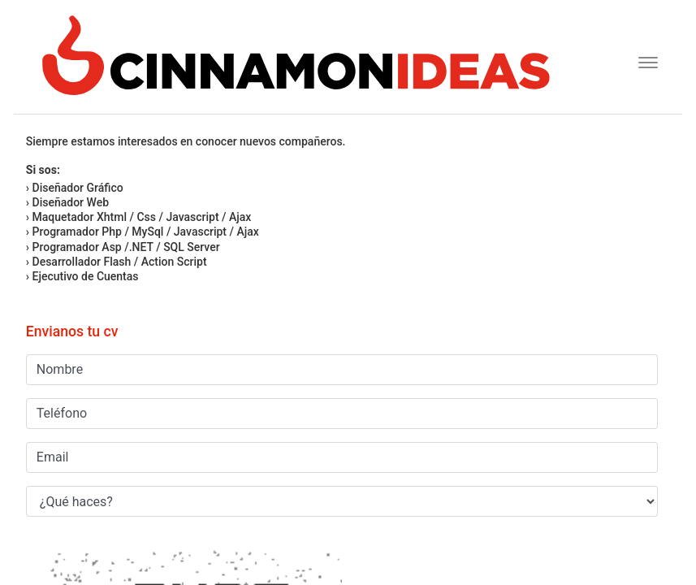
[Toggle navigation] (643, 61)
